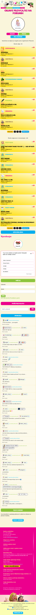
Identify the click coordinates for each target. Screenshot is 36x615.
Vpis (3, 296)
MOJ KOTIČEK (18, 37)
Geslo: (2, 289)
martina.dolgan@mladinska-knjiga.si (15, 564)
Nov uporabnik (5, 298)
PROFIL (24, 34)
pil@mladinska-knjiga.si (12, 537)
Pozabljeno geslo (15, 298)
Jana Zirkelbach (6, 541)
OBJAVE (12, 34)
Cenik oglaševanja (12, 566)
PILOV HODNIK (18, 520)
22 (20, 228)
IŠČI (32, 309)
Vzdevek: (3, 284)
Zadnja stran (25, 131)
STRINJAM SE (18, 613)
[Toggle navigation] (2, 1)
